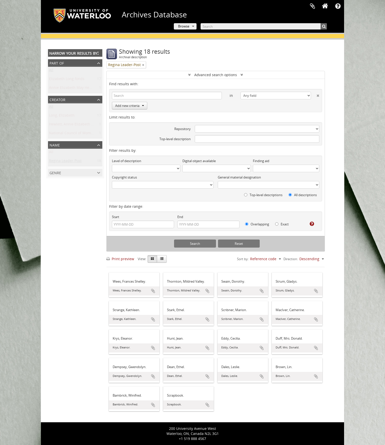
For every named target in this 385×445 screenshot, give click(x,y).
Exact (282, 224)
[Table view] (162, 259)
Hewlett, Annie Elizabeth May (73, 125)
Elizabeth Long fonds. (67, 79)
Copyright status (124, 177)
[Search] (264, 26)
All (51, 71)
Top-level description (175, 139)
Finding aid (261, 161)
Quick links (337, 6)
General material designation (239, 177)
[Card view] (152, 259)
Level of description (126, 161)
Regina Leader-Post (65, 161)
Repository (182, 129)
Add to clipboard (153, 290)
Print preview (120, 258)
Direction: (290, 259)
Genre (55, 172)
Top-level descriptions (263, 195)
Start (115, 217)
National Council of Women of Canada (81, 134)
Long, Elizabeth (62, 116)
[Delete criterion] (315, 94)
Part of (57, 62)
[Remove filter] (143, 64)
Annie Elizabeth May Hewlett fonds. (79, 88)
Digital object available (199, 161)
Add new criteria (129, 105)
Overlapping (257, 224)
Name (55, 144)
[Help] (310, 223)
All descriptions (302, 195)
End (180, 217)
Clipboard (312, 6)
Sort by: (243, 259)
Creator (57, 99)
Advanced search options (215, 74)
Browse (183, 26)
